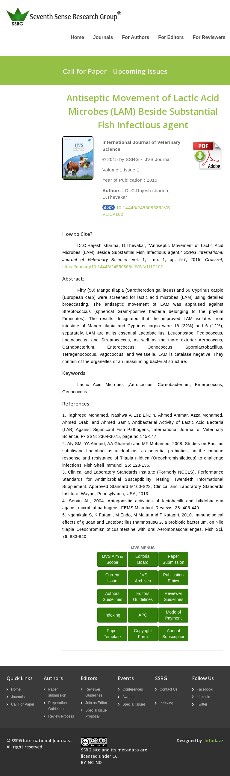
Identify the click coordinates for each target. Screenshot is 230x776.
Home (77, 37)
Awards (128, 697)
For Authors (135, 37)
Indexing (112, 615)
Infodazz (214, 740)
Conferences (132, 689)
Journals (103, 37)
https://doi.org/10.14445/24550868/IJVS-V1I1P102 (112, 266)
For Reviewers (209, 37)
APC (143, 615)
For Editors (171, 37)
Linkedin (203, 697)
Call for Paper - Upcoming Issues (115, 71)
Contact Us (168, 689)
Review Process (61, 716)
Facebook (205, 689)
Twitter (202, 704)
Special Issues (134, 704)
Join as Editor (96, 703)
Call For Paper (22, 704)
